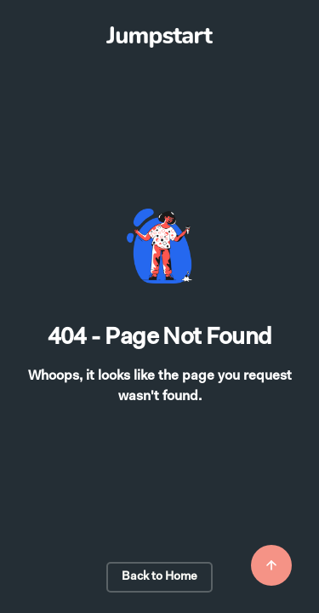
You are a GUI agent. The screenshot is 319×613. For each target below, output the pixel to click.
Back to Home (159, 577)
